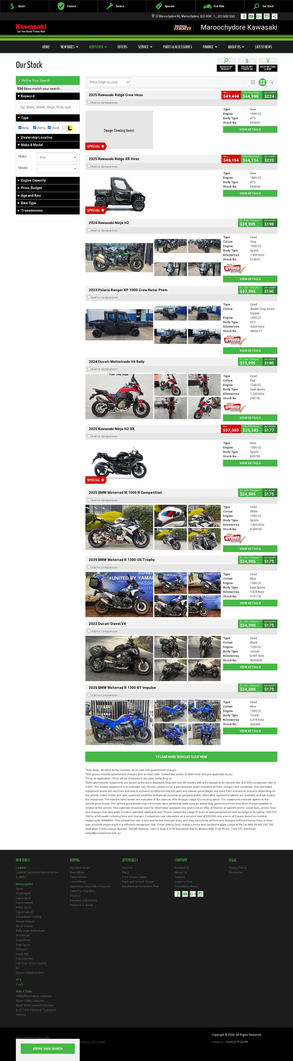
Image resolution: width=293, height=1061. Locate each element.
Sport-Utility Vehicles (30, 1001)
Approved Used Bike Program (90, 886)
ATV (18, 980)
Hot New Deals (80, 868)
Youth (20, 984)
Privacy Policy (238, 868)
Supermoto (23, 940)
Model (23, 168)
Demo (39, 128)
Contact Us (182, 868)
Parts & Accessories (177, 47)
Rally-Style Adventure (30, 931)
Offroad (21, 949)
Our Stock (98, 47)
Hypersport (23, 898)
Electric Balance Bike (30, 973)
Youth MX (22, 954)
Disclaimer (236, 872)
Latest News (263, 47)
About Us (236, 47)
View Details (250, 129)
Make (22, 156)
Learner (21, 868)
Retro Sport (23, 907)
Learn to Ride (184, 882)
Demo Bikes (78, 877)
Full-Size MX (24, 959)
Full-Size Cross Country (31, 963)
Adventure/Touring (28, 917)
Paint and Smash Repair (138, 882)
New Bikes (69, 47)
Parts (125, 872)
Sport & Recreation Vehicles (35, 1005)
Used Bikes (78, 882)
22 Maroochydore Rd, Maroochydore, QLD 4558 (181, 16)
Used (53, 128)
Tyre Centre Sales (134, 877)
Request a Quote (81, 905)
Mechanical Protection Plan (140, 886)
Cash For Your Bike (82, 891)
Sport (19, 889)
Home (46, 47)
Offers (122, 47)
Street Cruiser (25, 921)
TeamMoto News (186, 886)
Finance (210, 47)
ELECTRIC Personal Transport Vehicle (36, 1012)
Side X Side (24, 991)
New (23, 128)
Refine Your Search (34, 80)
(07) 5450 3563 (226, 16)
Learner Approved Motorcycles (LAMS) (37, 874)
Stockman (23, 935)
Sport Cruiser (25, 926)
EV (17, 968)
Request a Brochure (83, 900)
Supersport (23, 893)
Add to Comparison (104, 102)
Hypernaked (24, 912)
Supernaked (24, 903)
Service (145, 47)
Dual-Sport (23, 945)
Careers (180, 877)
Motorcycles (24, 884)
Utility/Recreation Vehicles (34, 996)
